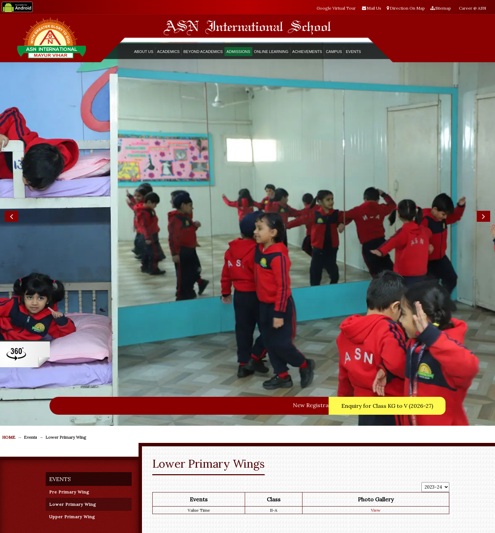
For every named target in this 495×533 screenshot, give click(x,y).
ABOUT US (143, 52)
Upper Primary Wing (72, 516)
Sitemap (440, 8)
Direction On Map (406, 8)
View (376, 510)
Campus (334, 52)
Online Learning (271, 52)
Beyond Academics (202, 52)
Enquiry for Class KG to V (387, 405)
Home (8, 437)
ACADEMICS (168, 52)
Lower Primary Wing (72, 504)
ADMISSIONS (238, 52)
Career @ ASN (472, 8)
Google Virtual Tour (336, 8)
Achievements (307, 52)
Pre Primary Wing (69, 491)
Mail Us (371, 8)
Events (353, 52)
